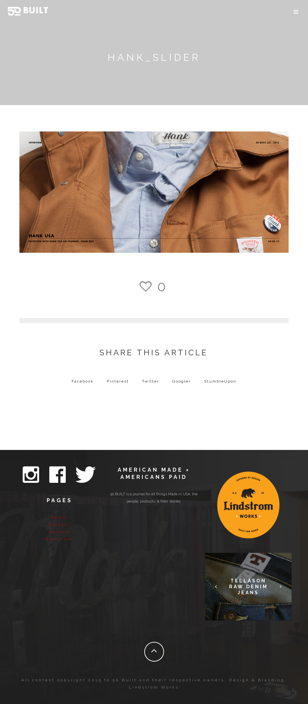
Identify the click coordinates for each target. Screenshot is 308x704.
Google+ (181, 381)
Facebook (83, 381)
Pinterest (118, 381)
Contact (59, 525)
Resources (59, 539)
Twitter (150, 381)
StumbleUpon (220, 381)
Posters (59, 532)
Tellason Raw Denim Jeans (248, 586)
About (59, 517)
